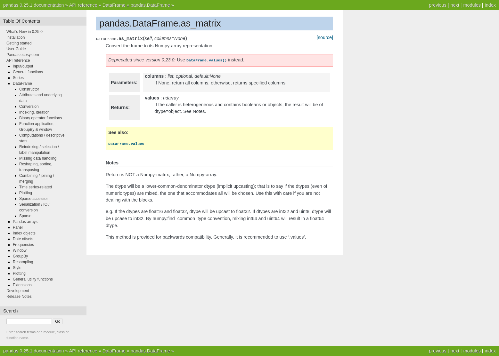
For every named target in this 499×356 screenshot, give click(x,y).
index (490, 5)
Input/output (23, 66)
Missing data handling (37, 158)
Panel (18, 227)
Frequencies (23, 244)
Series (18, 77)
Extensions (22, 285)
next (454, 5)
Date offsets (23, 239)
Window (20, 250)
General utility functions (33, 279)
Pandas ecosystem (22, 54)
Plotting (25, 193)
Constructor (29, 89)
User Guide (16, 49)
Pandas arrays (25, 221)
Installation (15, 37)
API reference (83, 5)
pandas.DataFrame (150, 5)
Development (17, 291)
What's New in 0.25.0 (24, 31)
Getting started (19, 43)
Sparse (25, 216)
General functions (28, 72)
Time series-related (35, 187)
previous (437, 5)
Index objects (24, 233)
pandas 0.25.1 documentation (33, 5)
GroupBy (20, 256)
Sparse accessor (33, 198)
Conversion (29, 106)
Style (17, 267)
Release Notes (19, 296)
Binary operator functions (40, 118)
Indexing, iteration (34, 112)
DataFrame (114, 5)
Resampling (23, 262)
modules (471, 5)
